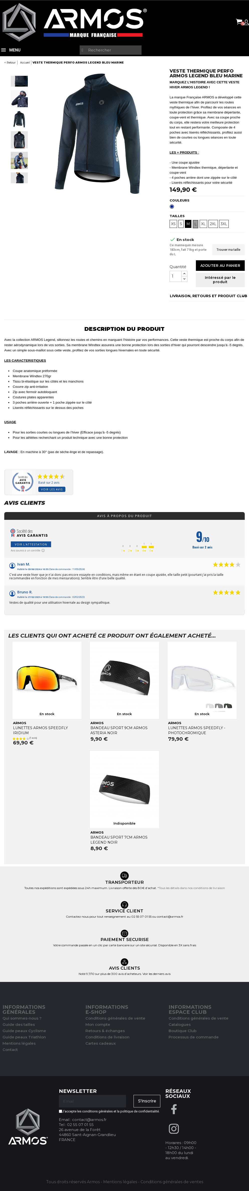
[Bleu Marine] (173, 207)
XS (173, 224)
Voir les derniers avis (157, 974)
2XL (213, 224)
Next (19, 188)
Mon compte (97, 1024)
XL (203, 224)
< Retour (10, 62)
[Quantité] (176, 276)
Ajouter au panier (220, 265)
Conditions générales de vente (115, 1018)
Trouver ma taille (228, 250)
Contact (10, 1049)
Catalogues (180, 1024)
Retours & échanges (105, 1030)
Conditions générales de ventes (172, 1181)
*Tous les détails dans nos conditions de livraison (191, 888)
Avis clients (24, 503)
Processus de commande (194, 1037)
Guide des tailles (19, 1024)
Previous (19, 71)
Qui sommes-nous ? (22, 1018)
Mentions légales (19, 1043)
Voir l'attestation (31, 544)
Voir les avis (52, 489)
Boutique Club (182, 1030)
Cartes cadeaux (100, 1043)
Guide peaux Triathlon (24, 1037)
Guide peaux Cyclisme (24, 1030)
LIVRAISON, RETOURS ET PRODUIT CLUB (207, 296)
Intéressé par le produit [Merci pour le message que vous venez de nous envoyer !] (220, 279)
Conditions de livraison (107, 1037)
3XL (224, 224)
